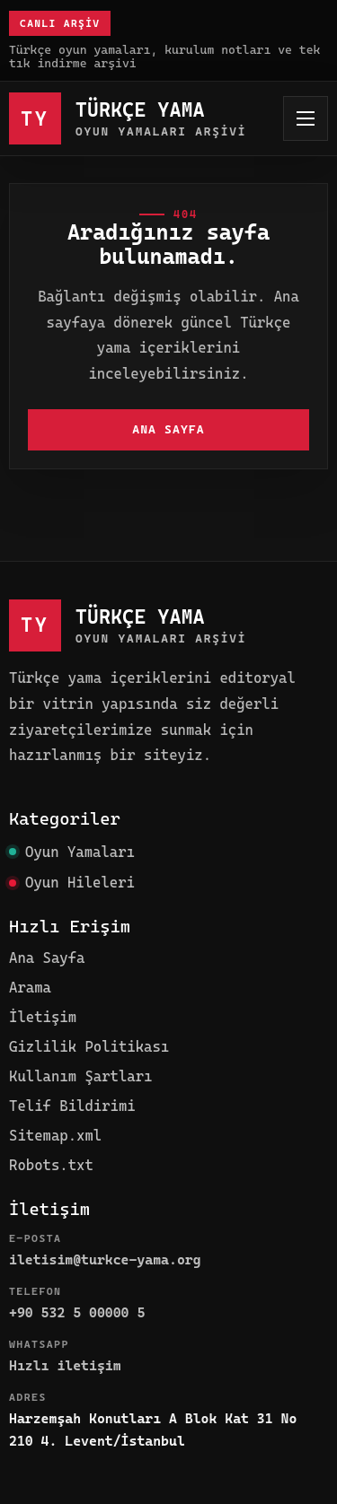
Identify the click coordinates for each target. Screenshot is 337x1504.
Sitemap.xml (55, 1135)
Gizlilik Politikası (89, 1046)
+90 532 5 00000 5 (77, 1313)
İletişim (42, 1017)
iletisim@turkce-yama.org (105, 1260)
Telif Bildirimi (72, 1106)
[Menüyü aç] (305, 118)
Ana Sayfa (168, 429)
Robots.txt (51, 1165)
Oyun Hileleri (80, 882)
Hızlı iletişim (65, 1366)
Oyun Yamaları (80, 852)
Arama (30, 987)
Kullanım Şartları (80, 1076)
